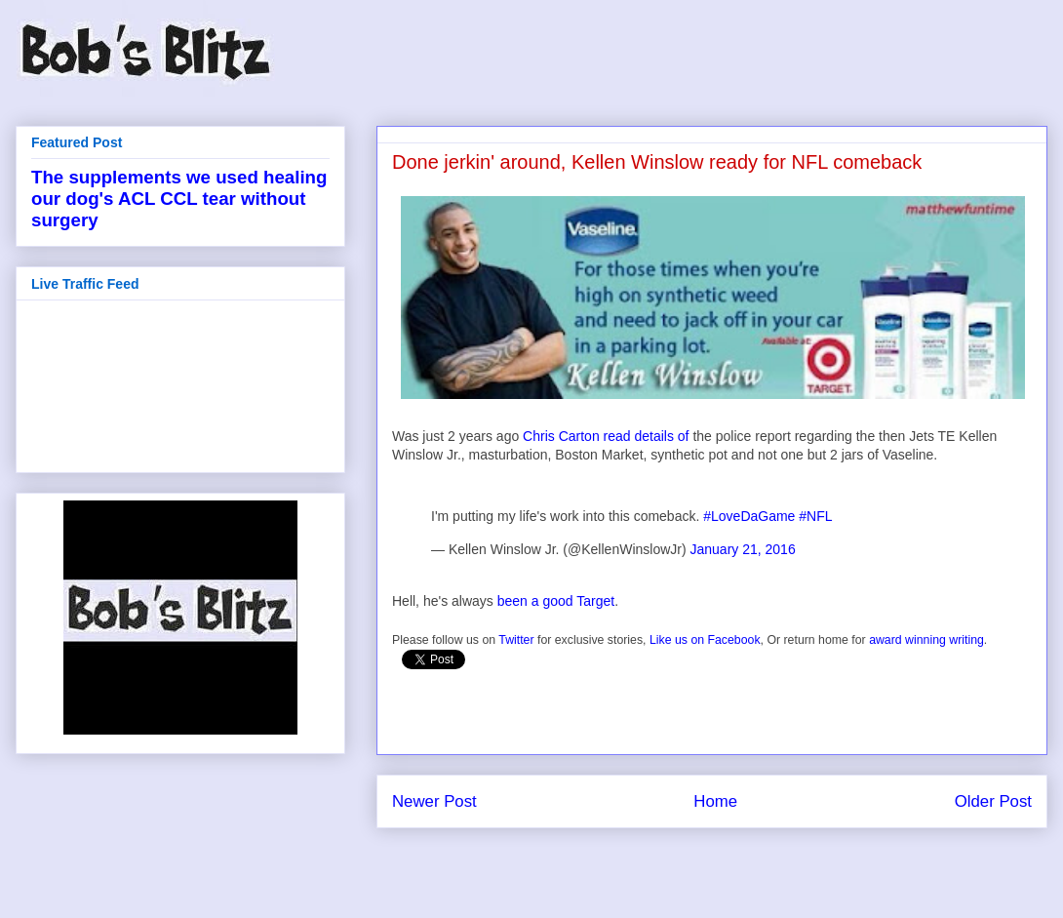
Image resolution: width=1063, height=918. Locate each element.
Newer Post (434, 801)
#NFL (815, 516)
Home (715, 801)
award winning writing (926, 640)
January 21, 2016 (743, 549)
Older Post (993, 801)
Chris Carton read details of (606, 436)
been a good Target (555, 601)
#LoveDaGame (749, 516)
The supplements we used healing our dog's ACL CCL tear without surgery (179, 198)
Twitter (515, 640)
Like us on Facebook (705, 640)
